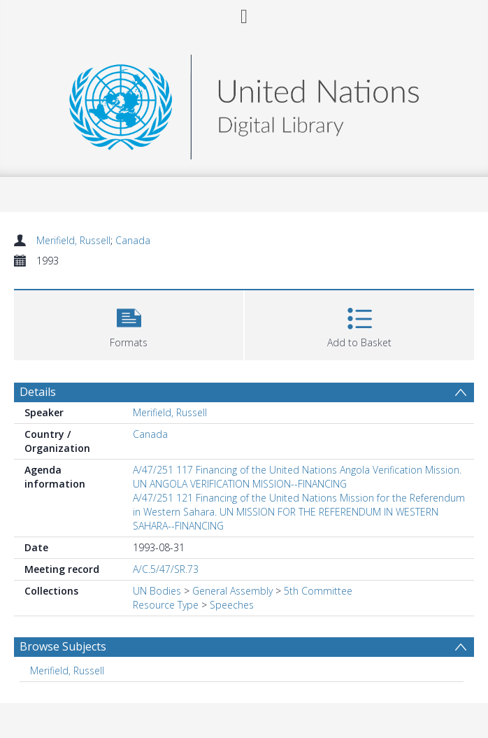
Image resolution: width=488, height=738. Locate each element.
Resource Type (166, 604)
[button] (128, 323)
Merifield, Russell (73, 240)
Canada (132, 240)
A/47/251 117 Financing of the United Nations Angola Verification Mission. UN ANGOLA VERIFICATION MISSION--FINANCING (297, 476)
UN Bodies (157, 590)
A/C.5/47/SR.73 (166, 569)
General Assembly (232, 590)
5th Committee (318, 590)
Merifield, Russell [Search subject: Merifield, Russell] (67, 670)
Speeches (232, 604)
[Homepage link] (244, 103)
